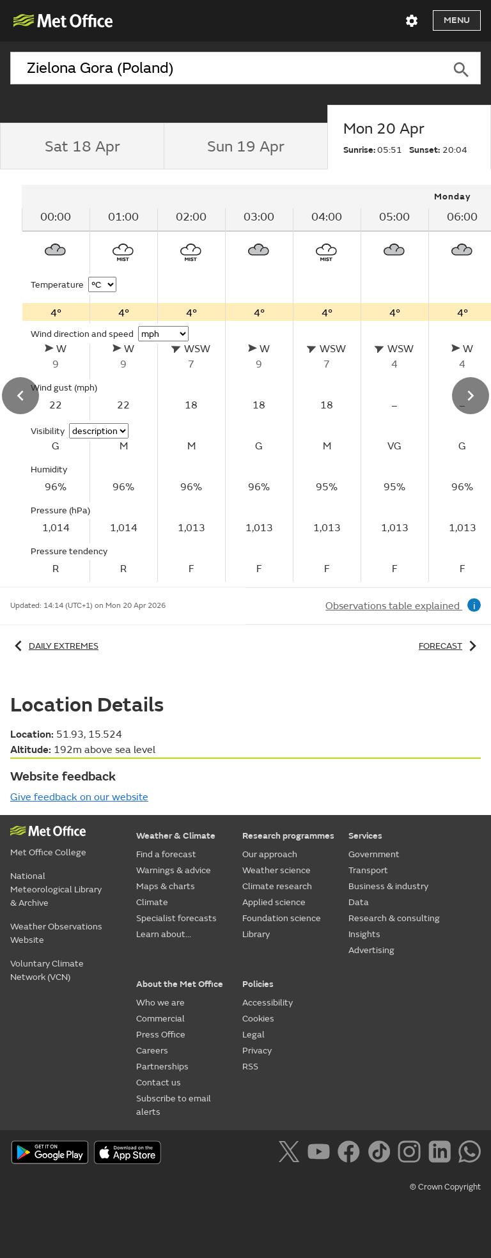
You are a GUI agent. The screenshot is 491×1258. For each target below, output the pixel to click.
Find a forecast (166, 854)
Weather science (276, 870)
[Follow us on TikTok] (381, 1153)
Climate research (277, 886)
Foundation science (281, 918)
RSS (250, 1066)
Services (365, 835)
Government (374, 854)
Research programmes (288, 835)
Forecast (450, 645)
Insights (364, 934)
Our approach (269, 854)
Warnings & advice (173, 870)
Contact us (158, 1082)
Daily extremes (54, 645)
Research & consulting (394, 918)
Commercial (160, 1018)
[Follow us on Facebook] (351, 1153)
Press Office (160, 1034)
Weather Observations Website (56, 933)
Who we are (160, 1002)
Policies (258, 984)
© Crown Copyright (445, 1187)
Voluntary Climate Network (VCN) (47, 970)
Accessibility (267, 1002)
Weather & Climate (175, 835)
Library (256, 934)
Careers (152, 1050)
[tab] (82, 146)
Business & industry (388, 886)
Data (358, 902)
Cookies (258, 1018)
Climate (152, 902)
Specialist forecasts (176, 918)
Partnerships (162, 1066)
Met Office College (48, 852)
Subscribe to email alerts (173, 1105)
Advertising (371, 950)
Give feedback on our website (79, 797)
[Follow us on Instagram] (411, 1153)
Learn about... (163, 934)
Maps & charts (165, 886)
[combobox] (226, 68)
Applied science (274, 902)
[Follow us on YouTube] (321, 1153)
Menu (457, 20)
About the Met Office (179, 984)
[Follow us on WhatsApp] (469, 1153)
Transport (368, 870)
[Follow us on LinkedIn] (442, 1153)
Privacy (257, 1050)
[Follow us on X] (291, 1153)
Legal (253, 1034)
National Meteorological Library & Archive (56, 889)
